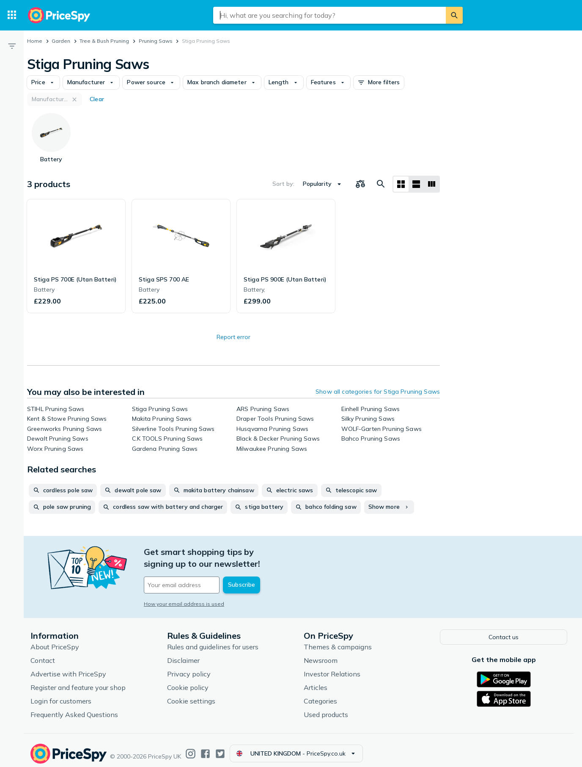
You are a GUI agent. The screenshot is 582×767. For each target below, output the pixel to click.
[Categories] (12, 15)
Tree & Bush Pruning (104, 41)
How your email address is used (184, 592)
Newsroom (321, 653)
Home (34, 41)
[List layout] (416, 184)
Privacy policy (189, 667)
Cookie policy (188, 680)
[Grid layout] (401, 184)
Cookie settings (191, 694)
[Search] (454, 15)
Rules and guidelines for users (212, 640)
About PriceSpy (54, 640)
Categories (320, 694)
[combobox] (329, 15)
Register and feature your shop (78, 680)
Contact (42, 653)
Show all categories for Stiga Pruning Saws (378, 391)
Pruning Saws (156, 41)
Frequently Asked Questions (74, 708)
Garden (61, 41)
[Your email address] (201, 573)
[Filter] (11, 45)
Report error (233, 337)
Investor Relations (332, 667)
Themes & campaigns (338, 640)
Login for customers (60, 694)
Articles (315, 680)
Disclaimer (183, 653)
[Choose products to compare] (360, 184)
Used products (326, 708)
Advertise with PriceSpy (68, 667)
